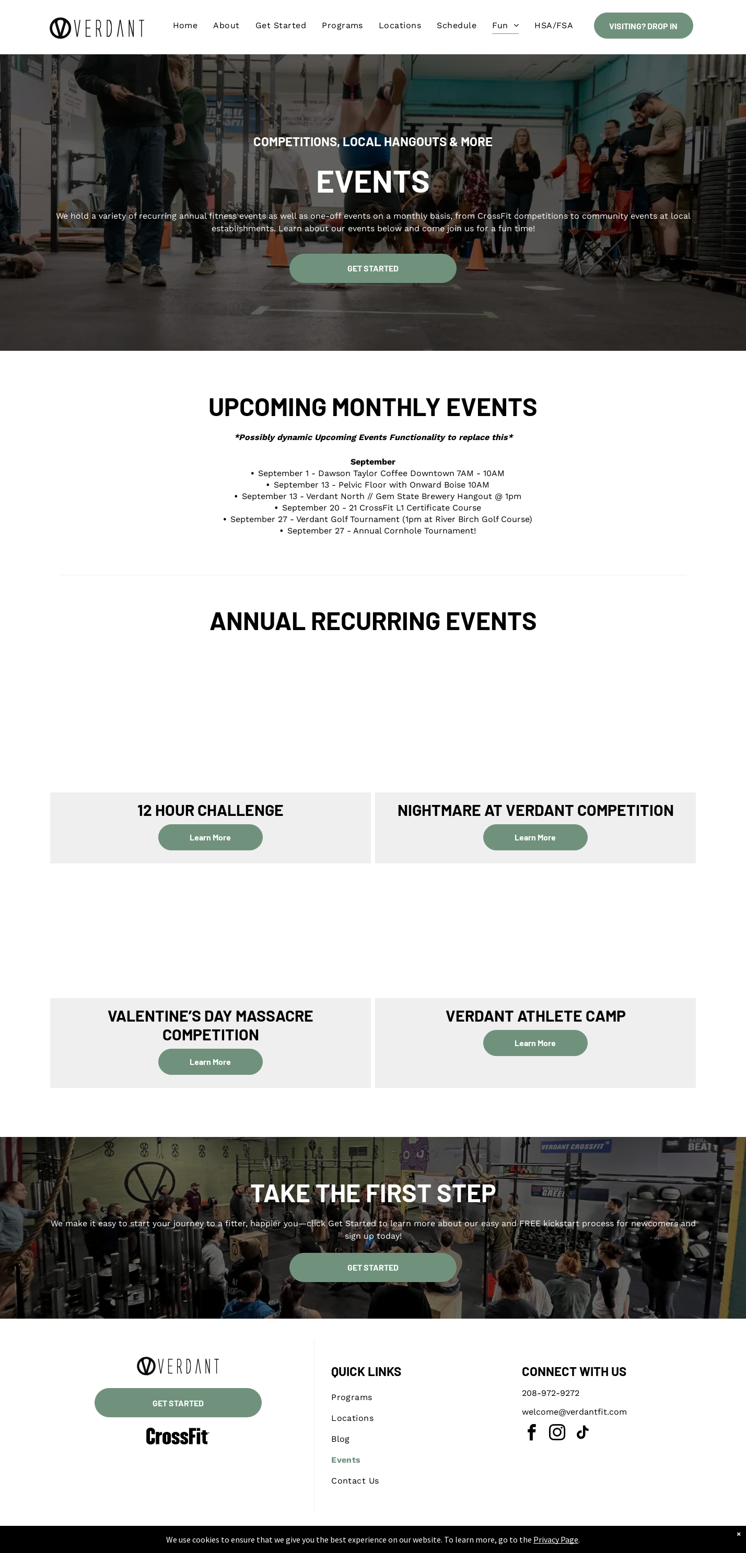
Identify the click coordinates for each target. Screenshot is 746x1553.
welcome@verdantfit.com (574, 1412)
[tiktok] (582, 1434)
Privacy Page (545, 1539)
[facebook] (531, 1434)
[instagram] (556, 1434)
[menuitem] (185, 25)
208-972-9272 (550, 1393)
